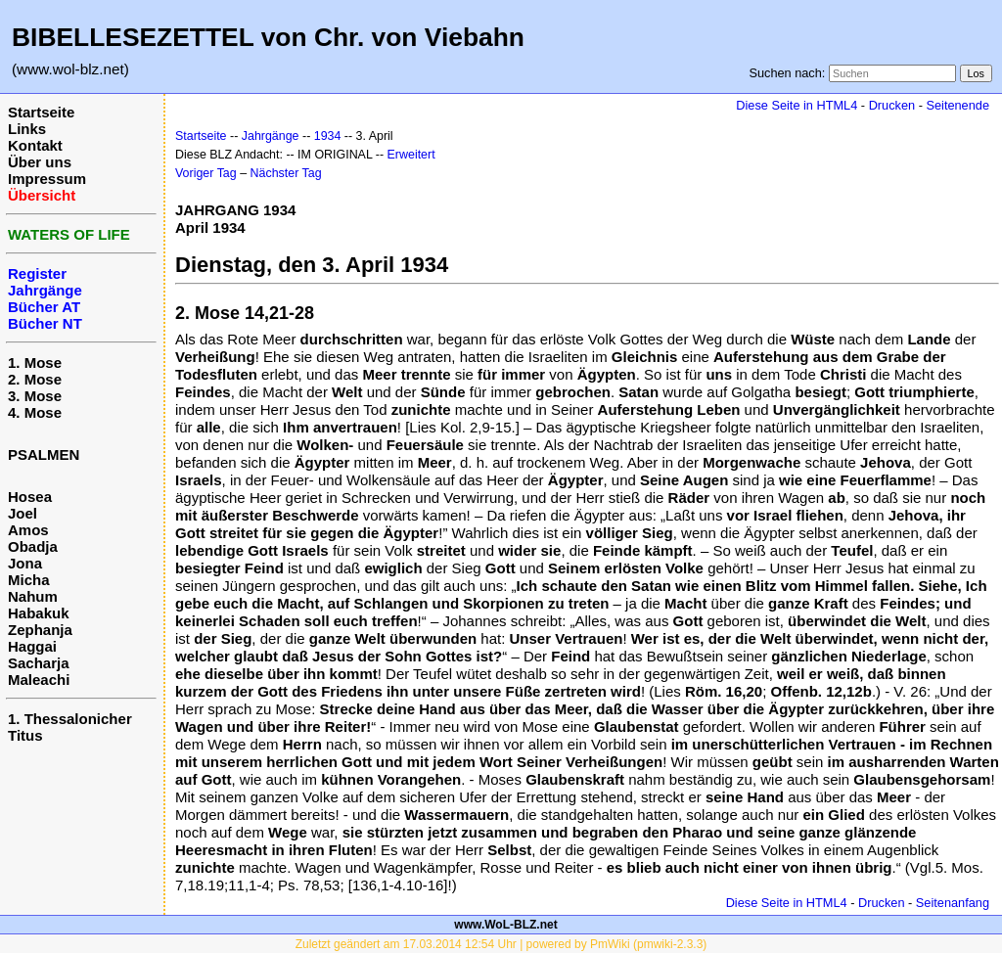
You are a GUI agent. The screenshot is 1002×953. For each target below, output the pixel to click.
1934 (328, 136)
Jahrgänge (270, 136)
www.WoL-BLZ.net (505, 924)
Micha (29, 579)
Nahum (33, 596)
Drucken (892, 105)
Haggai (32, 646)
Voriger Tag (206, 173)
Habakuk (38, 613)
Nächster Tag (286, 173)
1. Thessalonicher (70, 718)
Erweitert (411, 154)
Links (27, 128)
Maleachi (38, 679)
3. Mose (35, 395)
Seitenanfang (952, 902)
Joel (22, 513)
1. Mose (35, 362)
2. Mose (35, 379)
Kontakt (35, 145)
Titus (25, 735)
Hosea (30, 496)
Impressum (47, 178)
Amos (28, 530)
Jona (25, 563)
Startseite (41, 112)
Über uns (39, 162)
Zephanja (40, 629)
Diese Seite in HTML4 (796, 105)
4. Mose (35, 412)
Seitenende (957, 105)
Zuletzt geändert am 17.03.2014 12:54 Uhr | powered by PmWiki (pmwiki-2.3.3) (501, 944)
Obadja (33, 546)
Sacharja (38, 663)
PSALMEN (43, 454)
